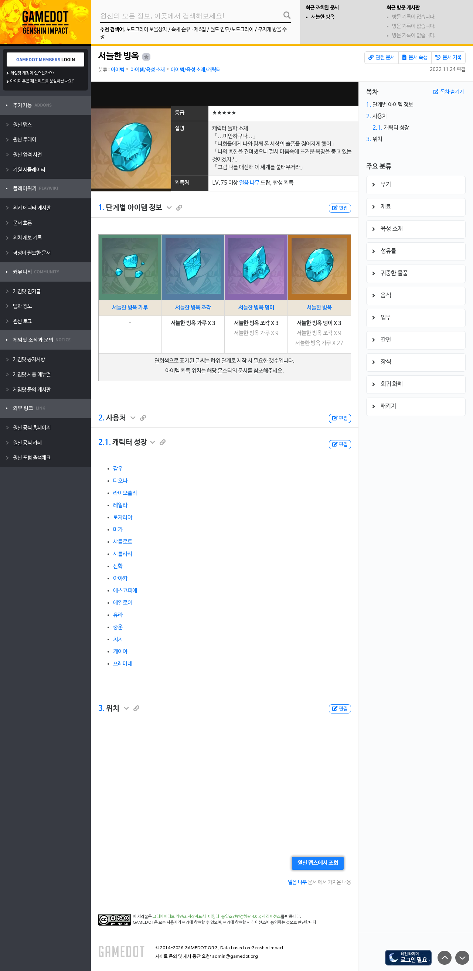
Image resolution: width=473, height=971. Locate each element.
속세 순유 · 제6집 (188, 30)
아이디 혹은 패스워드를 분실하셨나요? (42, 81)
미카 (118, 530)
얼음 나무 (249, 183)
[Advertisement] (225, 94)
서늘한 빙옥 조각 (193, 308)
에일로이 (122, 603)
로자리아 (122, 518)
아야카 (120, 579)
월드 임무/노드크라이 (231, 30)
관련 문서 (381, 58)
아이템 (117, 70)
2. (101, 418)
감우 (118, 469)
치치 (118, 640)
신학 (118, 566)
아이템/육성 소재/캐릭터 (196, 70)
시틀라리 (122, 554)
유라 (118, 615)
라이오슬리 (125, 493)
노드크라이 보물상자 (146, 30)
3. (101, 709)
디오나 (120, 481)
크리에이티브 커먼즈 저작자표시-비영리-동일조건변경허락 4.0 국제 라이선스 (217, 916)
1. (101, 208)
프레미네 (122, 664)
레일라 (120, 505)
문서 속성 (415, 58)
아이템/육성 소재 (147, 70)
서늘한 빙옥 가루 (130, 308)
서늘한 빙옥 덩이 (256, 308)
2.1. (104, 443)
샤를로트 (122, 542)
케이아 (120, 652)
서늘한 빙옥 (322, 17)
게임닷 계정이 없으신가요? (32, 73)
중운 (118, 627)
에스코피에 (125, 591)
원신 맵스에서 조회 (317, 863)
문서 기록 (448, 58)
